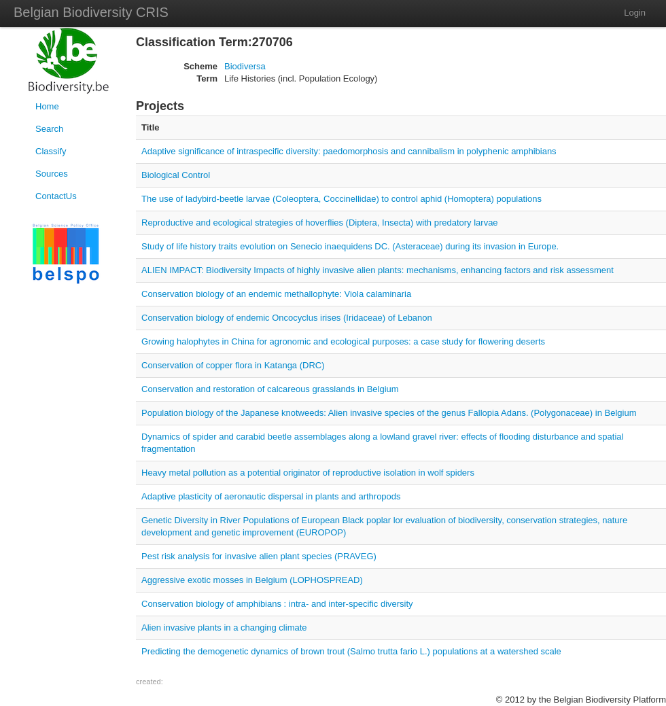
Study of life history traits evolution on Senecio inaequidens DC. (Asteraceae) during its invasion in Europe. (350, 246)
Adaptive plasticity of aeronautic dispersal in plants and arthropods (271, 496)
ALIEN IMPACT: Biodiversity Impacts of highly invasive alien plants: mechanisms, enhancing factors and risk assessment (377, 270)
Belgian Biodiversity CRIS (91, 12)
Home (47, 106)
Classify (51, 151)
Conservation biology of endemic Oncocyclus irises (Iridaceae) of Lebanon (286, 318)
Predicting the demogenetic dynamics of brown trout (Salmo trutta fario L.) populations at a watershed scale (351, 651)
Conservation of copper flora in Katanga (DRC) (233, 365)
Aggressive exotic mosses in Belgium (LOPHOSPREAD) (252, 580)
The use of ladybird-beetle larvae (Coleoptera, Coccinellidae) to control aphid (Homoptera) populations (341, 199)
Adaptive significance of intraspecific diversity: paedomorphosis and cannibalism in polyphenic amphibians (349, 151)
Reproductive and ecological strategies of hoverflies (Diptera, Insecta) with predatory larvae (319, 222)
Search (49, 129)
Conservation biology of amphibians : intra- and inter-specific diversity (277, 604)
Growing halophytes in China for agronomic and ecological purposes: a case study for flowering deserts (343, 341)
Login (635, 12)
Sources (51, 174)
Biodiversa (245, 66)
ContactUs (56, 196)
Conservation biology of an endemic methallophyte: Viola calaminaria (276, 294)
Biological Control (175, 175)
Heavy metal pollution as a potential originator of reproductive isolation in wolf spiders (307, 472)
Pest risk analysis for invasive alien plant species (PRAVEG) (258, 556)
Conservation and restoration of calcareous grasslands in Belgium (270, 389)
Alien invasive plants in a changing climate (224, 627)
